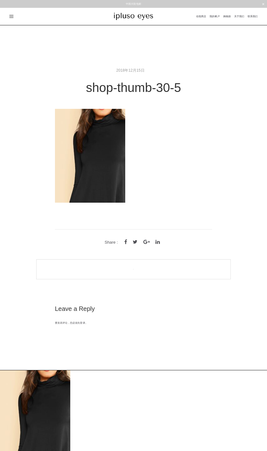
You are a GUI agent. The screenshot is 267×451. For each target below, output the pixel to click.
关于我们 (239, 16)
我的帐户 (215, 16)
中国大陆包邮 (133, 4)
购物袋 (227, 16)
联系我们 (253, 16)
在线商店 (201, 16)
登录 (82, 323)
